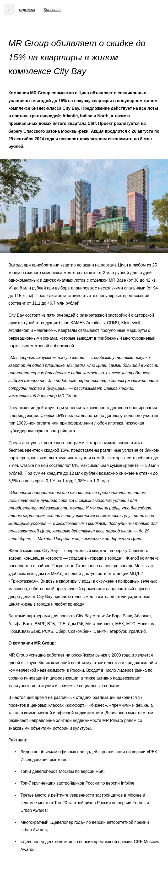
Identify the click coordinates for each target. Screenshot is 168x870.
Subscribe (52, 10)
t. (9, 10)
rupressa (27, 10)
